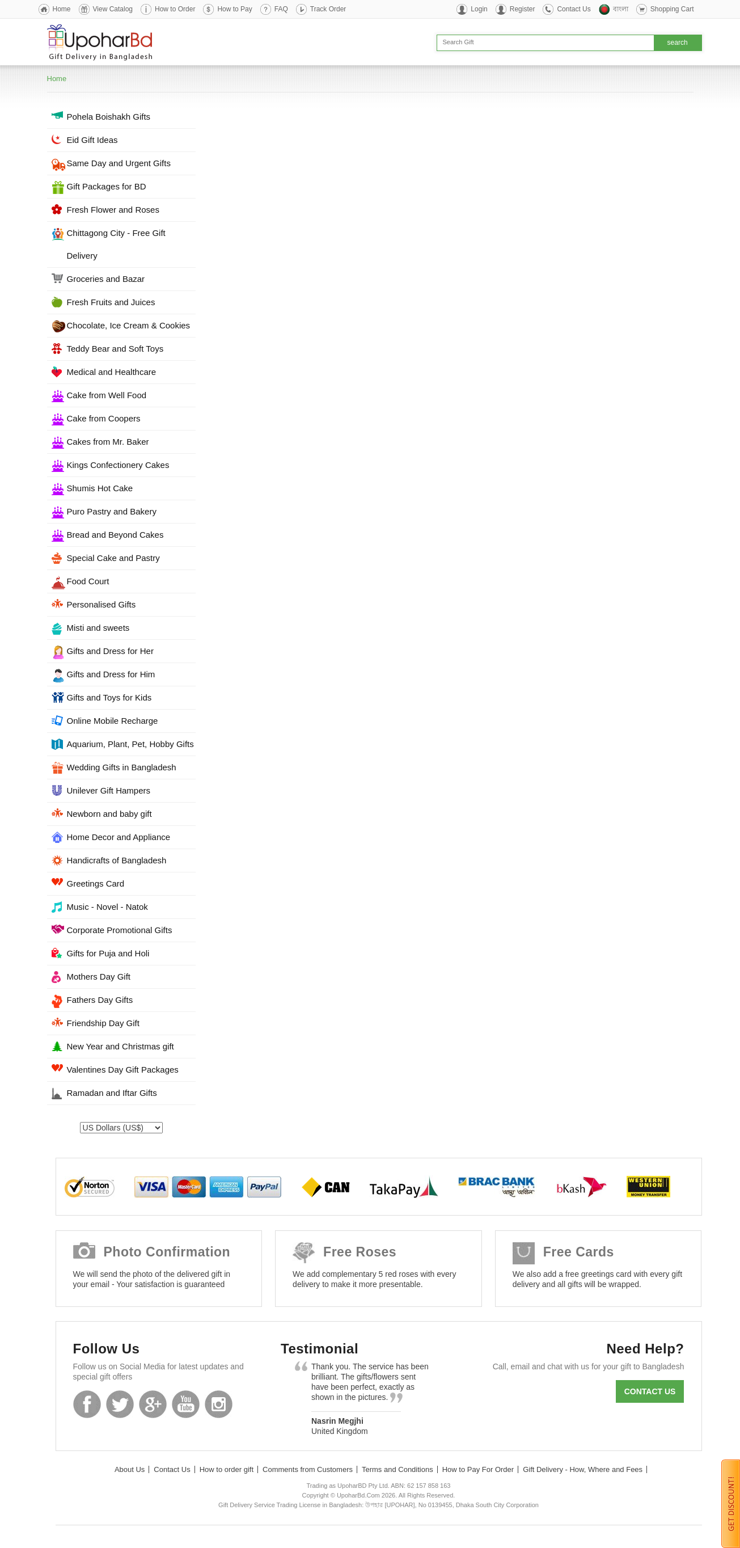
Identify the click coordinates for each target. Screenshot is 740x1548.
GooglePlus (153, 1404)
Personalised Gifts (101, 604)
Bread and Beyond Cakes (115, 534)
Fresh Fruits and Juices (111, 302)
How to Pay (234, 9)
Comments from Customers (308, 1469)
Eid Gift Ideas (92, 140)
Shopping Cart (672, 9)
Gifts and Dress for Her (110, 651)
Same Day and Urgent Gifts (119, 163)
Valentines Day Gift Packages (123, 1069)
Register (522, 9)
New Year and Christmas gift (120, 1046)
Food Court (88, 581)
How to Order (175, 9)
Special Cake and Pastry (113, 558)
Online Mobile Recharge (112, 721)
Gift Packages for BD (106, 186)
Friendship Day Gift (103, 1023)
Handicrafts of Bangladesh (117, 860)
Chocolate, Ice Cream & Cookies (129, 325)
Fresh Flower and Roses (113, 209)
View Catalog (113, 9)
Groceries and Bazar (106, 279)
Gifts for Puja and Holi (108, 953)
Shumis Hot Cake (100, 488)
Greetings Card (96, 883)
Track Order (328, 9)
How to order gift (226, 1469)
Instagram (218, 1404)
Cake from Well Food (107, 395)
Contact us (650, 1391)
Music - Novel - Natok (107, 907)
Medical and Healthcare (112, 372)
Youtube (186, 1404)
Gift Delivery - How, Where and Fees (582, 1469)
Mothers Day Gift (99, 976)
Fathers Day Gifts (100, 1000)
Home (62, 9)
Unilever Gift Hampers (109, 790)
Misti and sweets (98, 627)
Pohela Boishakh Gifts (109, 116)
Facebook (87, 1404)
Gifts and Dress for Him (111, 674)
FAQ (281, 9)
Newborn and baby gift (109, 814)
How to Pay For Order (478, 1469)
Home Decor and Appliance (119, 837)
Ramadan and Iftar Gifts (112, 1093)
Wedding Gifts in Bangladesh (121, 767)
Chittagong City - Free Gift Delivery (116, 244)
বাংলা (620, 9)
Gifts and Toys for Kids (109, 697)
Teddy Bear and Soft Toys (115, 348)
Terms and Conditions (397, 1469)
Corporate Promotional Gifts (119, 930)
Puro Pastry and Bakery (112, 511)
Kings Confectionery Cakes (118, 465)
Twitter (120, 1404)
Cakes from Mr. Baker (108, 441)
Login (479, 9)
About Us (130, 1469)
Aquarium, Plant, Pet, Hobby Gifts (130, 744)
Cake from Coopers (104, 418)
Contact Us (573, 9)
